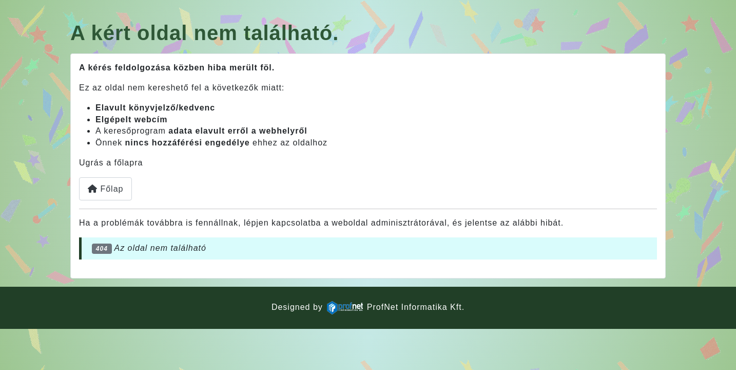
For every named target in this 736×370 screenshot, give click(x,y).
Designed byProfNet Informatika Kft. (368, 307)
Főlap (105, 188)
